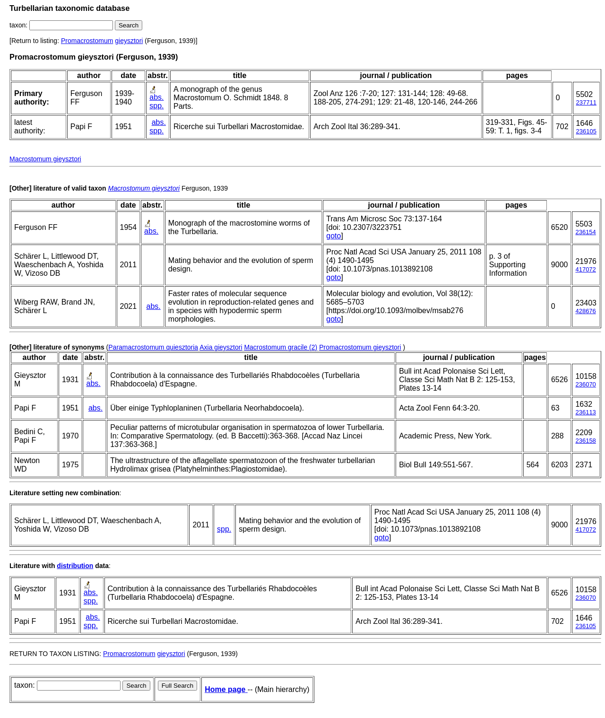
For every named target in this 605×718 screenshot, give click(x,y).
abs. (156, 97)
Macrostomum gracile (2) (280, 347)
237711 (586, 102)
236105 (586, 131)
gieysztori (129, 40)
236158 (585, 440)
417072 (585, 269)
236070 (585, 384)
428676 (585, 311)
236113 (585, 412)
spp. (156, 106)
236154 (585, 232)
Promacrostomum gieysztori (360, 347)
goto (333, 236)
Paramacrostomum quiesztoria (153, 347)
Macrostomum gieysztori (45, 159)
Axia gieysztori (220, 347)
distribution (75, 565)
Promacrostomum (87, 40)
